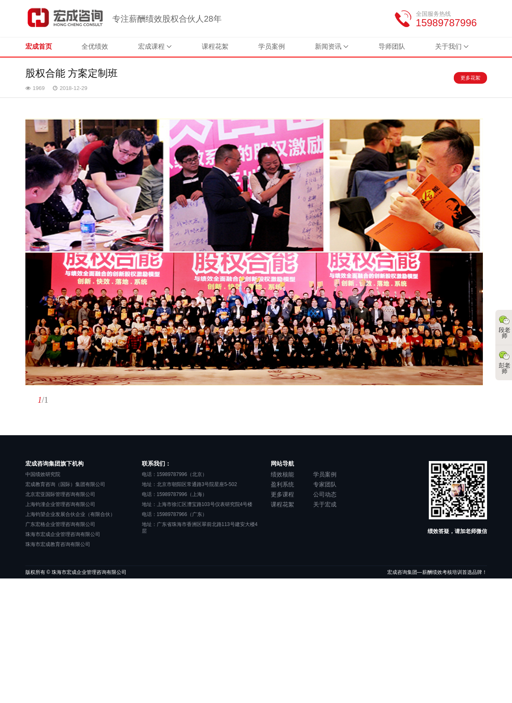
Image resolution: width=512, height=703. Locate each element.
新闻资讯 (328, 46)
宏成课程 (152, 46)
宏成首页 (38, 46)
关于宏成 (324, 504)
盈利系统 (282, 484)
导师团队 (391, 46)
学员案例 (272, 46)
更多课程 (282, 494)
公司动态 (324, 494)
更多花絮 (470, 78)
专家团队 (324, 484)
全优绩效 (95, 46)
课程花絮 (215, 46)
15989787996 (446, 22)
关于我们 (448, 46)
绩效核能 (282, 474)
